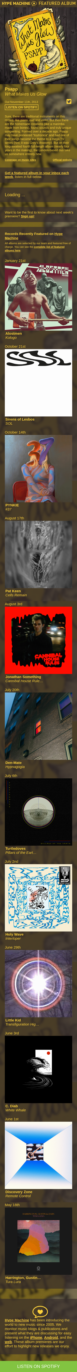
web (8, 1342)
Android (51, 1337)
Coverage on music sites (20, 159)
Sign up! (27, 216)
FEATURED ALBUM (57, 3)
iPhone (36, 1337)
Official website (62, 159)
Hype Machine (17, 1320)
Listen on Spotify (38, 1366)
